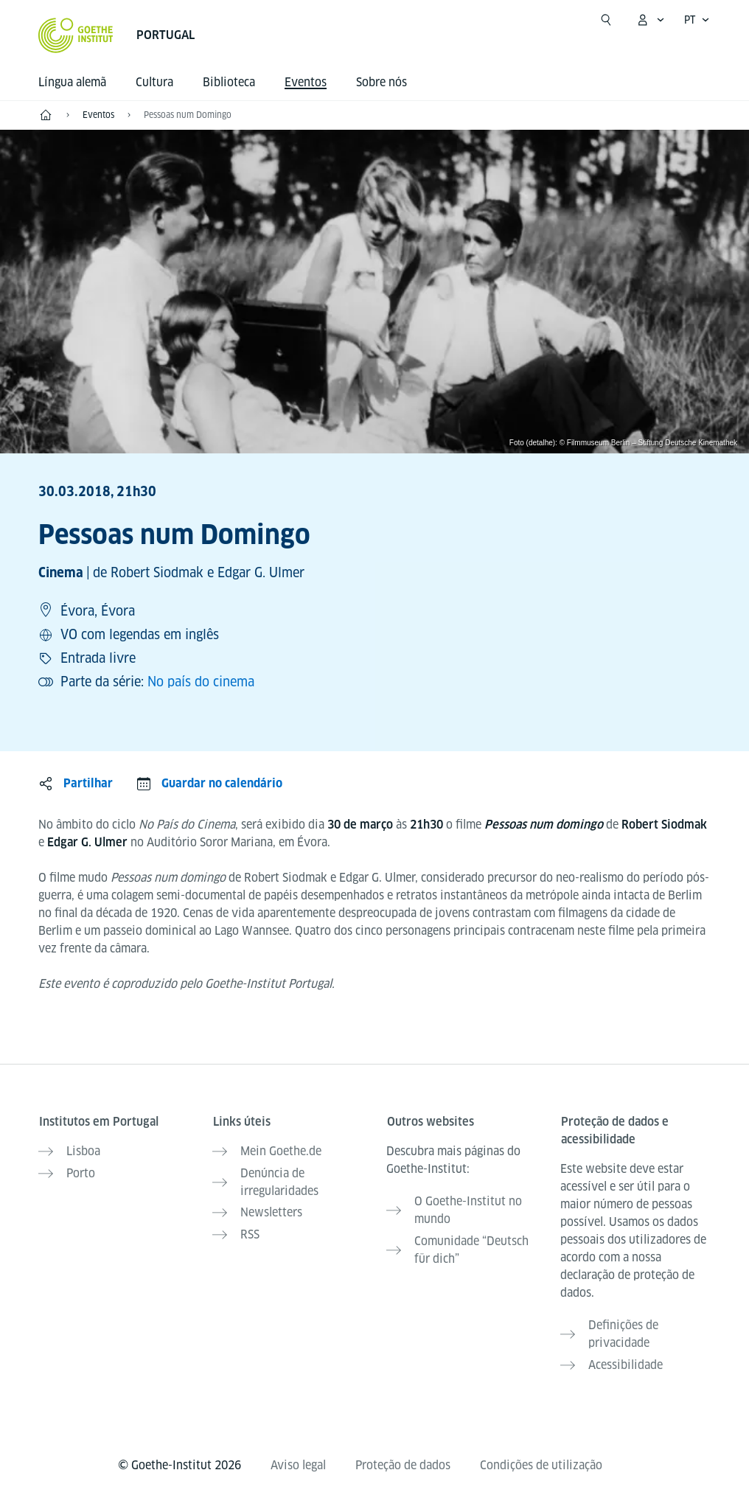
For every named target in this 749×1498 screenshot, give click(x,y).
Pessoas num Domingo (187, 114)
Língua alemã (72, 82)
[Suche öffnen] (606, 20)
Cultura (154, 82)
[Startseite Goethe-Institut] (75, 35)
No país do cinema (200, 681)
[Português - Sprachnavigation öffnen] (697, 20)
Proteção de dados (402, 1462)
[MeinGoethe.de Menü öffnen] (650, 20)
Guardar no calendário (221, 783)
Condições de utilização (541, 1462)
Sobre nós (381, 82)
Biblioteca (229, 82)
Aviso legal (298, 1462)
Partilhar (88, 783)
